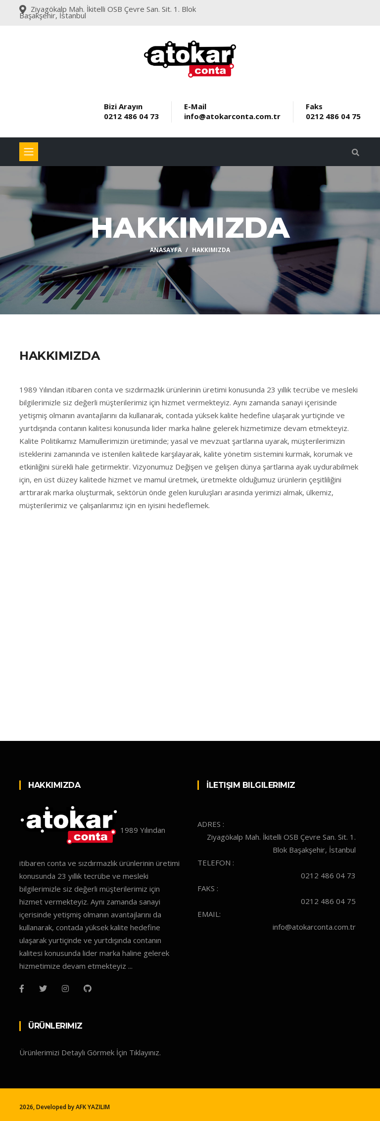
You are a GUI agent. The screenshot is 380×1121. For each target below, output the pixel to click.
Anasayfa (166, 250)
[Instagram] (65, 988)
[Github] (87, 988)
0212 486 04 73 (131, 116)
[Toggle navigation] (28, 151)
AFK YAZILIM (93, 1107)
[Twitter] (43, 988)
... (130, 966)
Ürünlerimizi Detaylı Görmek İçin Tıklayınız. (90, 1052)
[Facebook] (22, 988)
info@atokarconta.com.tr (232, 116)
